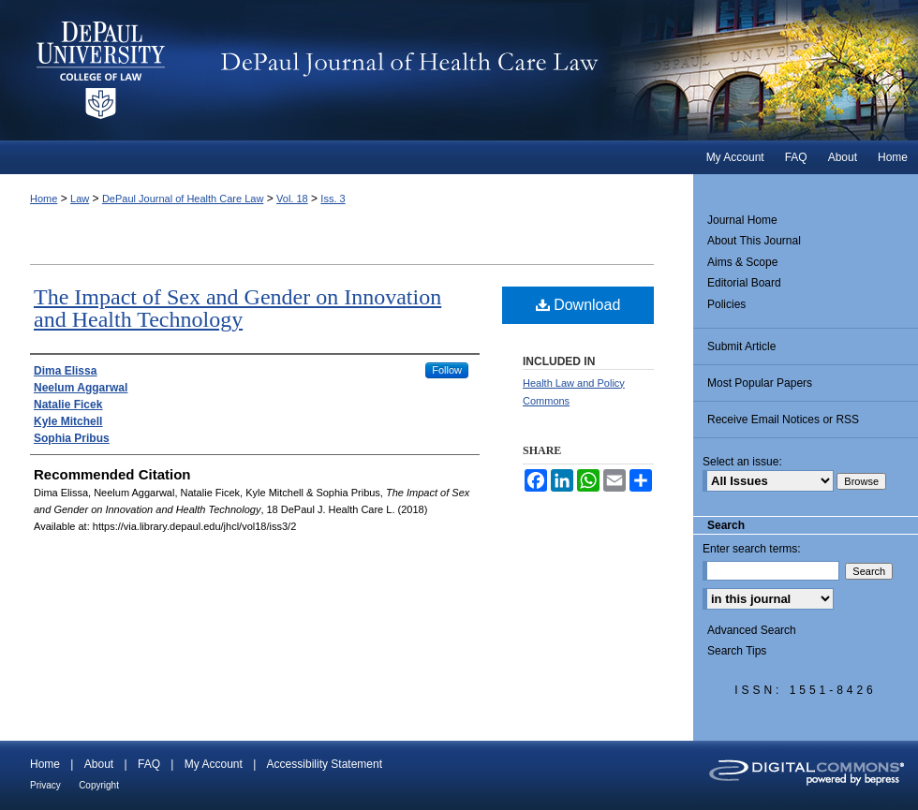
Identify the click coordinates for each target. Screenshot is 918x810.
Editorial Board (744, 282)
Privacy (45, 785)
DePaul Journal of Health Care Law (561, 70)
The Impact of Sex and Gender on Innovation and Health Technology (237, 308)
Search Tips (736, 650)
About (98, 764)
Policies (726, 304)
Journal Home (742, 220)
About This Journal (754, 240)
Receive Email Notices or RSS (783, 419)
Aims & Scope (742, 262)
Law (79, 198)
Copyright (99, 785)
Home (43, 198)
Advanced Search (751, 630)
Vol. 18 (292, 198)
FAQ (149, 764)
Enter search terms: (752, 548)
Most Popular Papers (759, 383)
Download (578, 305)
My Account (214, 764)
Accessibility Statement (324, 764)
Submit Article (741, 346)
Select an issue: (742, 461)
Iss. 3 (332, 198)
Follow (447, 370)
